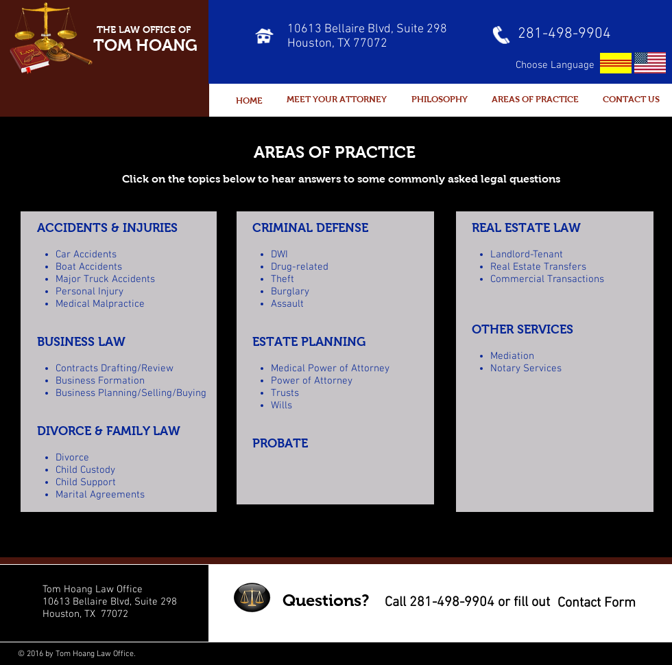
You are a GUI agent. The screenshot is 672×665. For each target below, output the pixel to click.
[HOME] (249, 101)
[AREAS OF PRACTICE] (535, 99)
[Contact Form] (596, 603)
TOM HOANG (145, 45)
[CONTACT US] (631, 99)
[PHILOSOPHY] (439, 99)
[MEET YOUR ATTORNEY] (336, 99)
